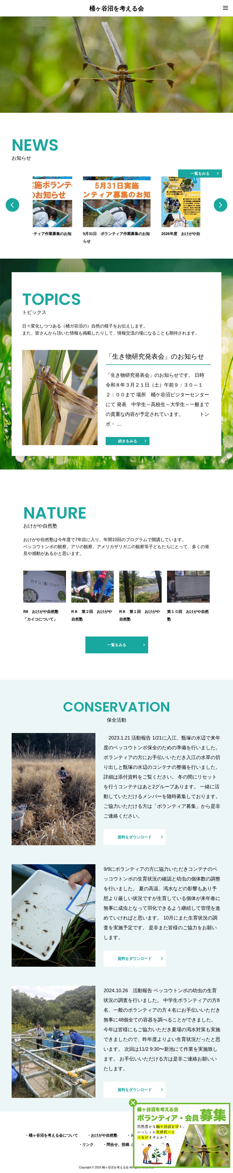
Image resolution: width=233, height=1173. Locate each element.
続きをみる (127, 441)
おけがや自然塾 (104, 1135)
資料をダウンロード (135, 837)
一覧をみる (200, 173)
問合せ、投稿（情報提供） (129, 1144)
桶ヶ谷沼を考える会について (53, 1135)
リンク (88, 1144)
